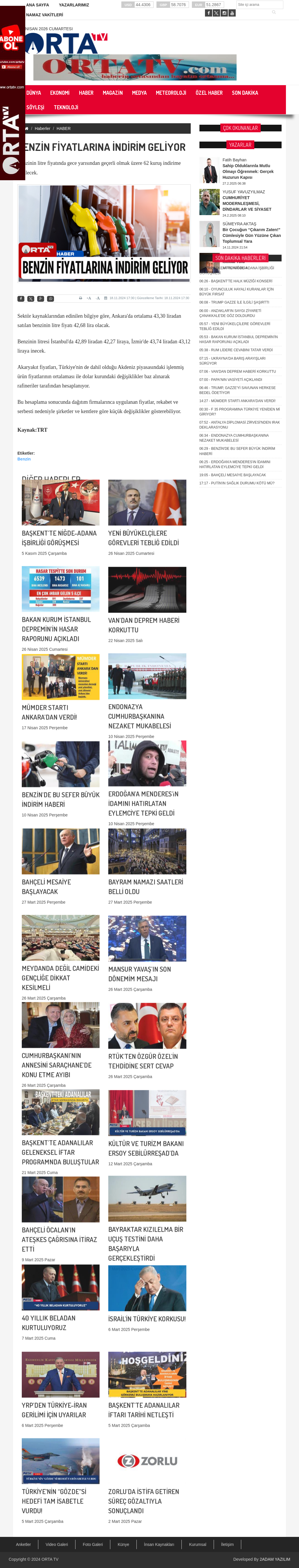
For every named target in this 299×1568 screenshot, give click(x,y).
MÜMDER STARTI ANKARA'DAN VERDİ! (237, 191)
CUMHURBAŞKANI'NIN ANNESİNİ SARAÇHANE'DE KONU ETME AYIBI (56, 987)
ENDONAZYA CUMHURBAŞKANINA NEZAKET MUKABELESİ (139, 639)
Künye (123, 1544)
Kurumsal (197, 1544)
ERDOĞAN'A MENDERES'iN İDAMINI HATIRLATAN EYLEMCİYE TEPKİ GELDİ (143, 726)
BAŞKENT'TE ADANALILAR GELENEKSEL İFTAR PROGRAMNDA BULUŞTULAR (60, 1075)
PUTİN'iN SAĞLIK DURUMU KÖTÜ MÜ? (237, 273)
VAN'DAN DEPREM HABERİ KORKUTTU (237, 161)
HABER (64, 128)
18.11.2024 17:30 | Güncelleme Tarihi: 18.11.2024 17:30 (146, 298)
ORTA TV (50, 1559)
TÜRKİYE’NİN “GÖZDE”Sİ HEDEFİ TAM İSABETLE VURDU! (54, 1423)
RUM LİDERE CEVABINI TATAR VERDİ (236, 140)
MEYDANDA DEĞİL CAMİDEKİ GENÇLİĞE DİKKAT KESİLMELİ (60, 900)
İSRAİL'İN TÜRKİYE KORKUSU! (147, 1258)
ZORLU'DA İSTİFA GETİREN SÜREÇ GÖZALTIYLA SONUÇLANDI (143, 1423)
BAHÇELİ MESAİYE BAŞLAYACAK (232, 265)
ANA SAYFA (37, 5)
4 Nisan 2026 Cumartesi (47, 28)
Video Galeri (57, 1544)
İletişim (227, 1544)
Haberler (43, 128)
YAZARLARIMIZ (74, 5)
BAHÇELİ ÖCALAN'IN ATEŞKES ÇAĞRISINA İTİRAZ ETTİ (59, 1162)
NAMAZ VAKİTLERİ (44, 14)
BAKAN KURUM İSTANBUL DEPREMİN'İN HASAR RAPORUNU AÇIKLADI (56, 551)
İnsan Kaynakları (159, 1544)
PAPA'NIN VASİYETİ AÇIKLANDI (230, 169)
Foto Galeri (93, 1544)
